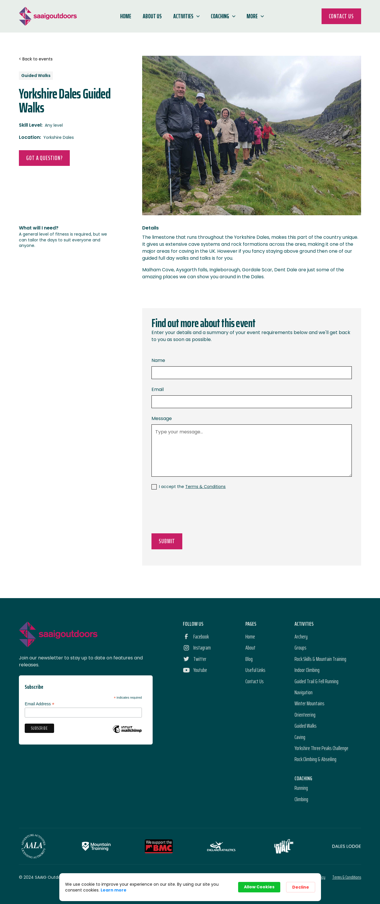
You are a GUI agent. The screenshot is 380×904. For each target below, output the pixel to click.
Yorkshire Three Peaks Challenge (321, 748)
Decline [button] (300, 887)
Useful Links (255, 670)
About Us (152, 16)
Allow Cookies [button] (259, 887)
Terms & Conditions (205, 486)
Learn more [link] (113, 890)
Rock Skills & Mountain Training (320, 658)
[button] (186, 16)
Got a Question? (44, 158)
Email (157, 389)
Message (161, 418)
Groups (300, 647)
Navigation (304, 692)
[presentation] (195, 512)
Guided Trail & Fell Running (316, 681)
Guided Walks (306, 725)
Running (301, 787)
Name (158, 360)
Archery (301, 636)
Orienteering (305, 714)
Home (125, 16)
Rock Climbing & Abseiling (315, 759)
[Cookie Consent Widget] (190, 887)
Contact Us (341, 16)
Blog (249, 658)
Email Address (39, 704)
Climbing (301, 799)
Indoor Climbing (307, 670)
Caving (300, 737)
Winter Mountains (309, 703)
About (250, 647)
